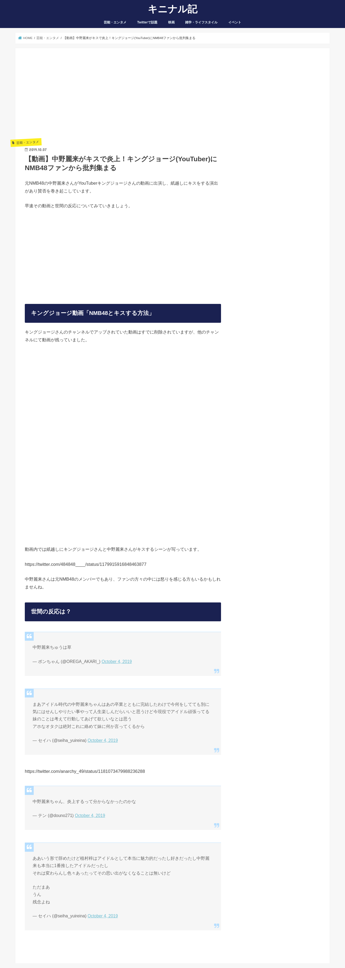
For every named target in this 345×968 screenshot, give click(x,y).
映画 (171, 22)
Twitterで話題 (147, 22)
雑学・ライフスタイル (201, 22)
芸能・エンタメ (115, 22)
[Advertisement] (123, 95)
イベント (234, 22)
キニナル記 (172, 8)
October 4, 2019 (117, 661)
